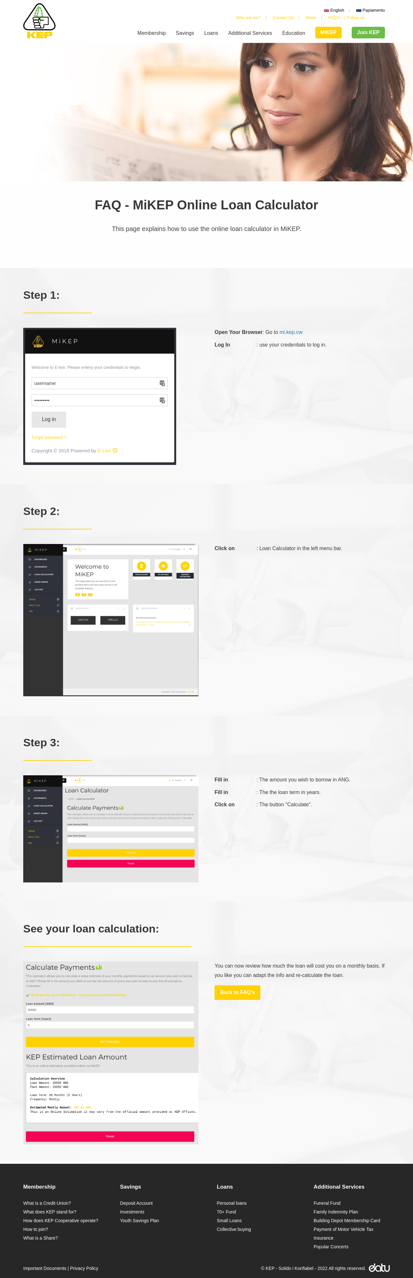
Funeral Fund (327, 1203)
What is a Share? (40, 1238)
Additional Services (250, 33)
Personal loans (232, 1203)
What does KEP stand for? (49, 1211)
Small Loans (229, 1220)
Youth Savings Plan (139, 1220)
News (311, 17)
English (334, 10)
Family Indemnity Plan (336, 1211)
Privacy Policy (84, 1268)
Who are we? (248, 17)
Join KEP (368, 32)
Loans (211, 33)
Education (293, 33)
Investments (132, 1211)
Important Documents (44, 1268)
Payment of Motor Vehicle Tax (343, 1229)
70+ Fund (226, 1211)
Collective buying (234, 1229)
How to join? (35, 1229)
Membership (151, 33)
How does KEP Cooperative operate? (60, 1220)
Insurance (323, 1238)
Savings (185, 33)
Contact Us (283, 17)
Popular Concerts (331, 1246)
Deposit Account (136, 1203)
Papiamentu (370, 10)
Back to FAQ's (237, 992)
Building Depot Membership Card (347, 1220)
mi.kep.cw (290, 332)
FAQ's (333, 17)
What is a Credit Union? (47, 1203)
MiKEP (328, 32)
